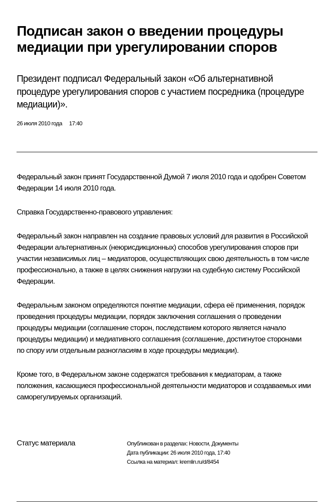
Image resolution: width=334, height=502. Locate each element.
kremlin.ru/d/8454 (199, 461)
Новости (199, 443)
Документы (224, 443)
